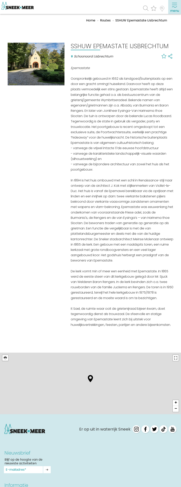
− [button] (176, 409)
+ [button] (176, 403)
